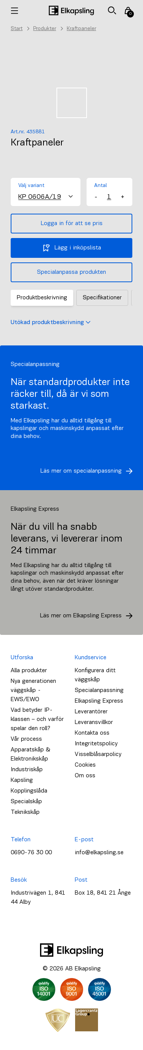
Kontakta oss (92, 733)
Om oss (85, 776)
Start (16, 29)
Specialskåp (26, 802)
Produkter (44, 29)
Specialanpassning (99, 690)
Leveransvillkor (94, 722)
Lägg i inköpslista (71, 248)
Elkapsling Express (99, 701)
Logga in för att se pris (72, 224)
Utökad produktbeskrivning (50, 323)
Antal (100, 186)
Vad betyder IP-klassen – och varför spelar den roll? (37, 719)
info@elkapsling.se (99, 853)
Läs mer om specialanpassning (88, 471)
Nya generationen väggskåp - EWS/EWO (33, 690)
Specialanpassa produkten (71, 272)
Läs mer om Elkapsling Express (88, 615)
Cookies (85, 765)
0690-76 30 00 (31, 853)
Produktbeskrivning (42, 298)
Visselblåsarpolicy (98, 754)
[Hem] (71, 10)
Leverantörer (91, 712)
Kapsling (22, 780)
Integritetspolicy (96, 744)
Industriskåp (27, 770)
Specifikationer (102, 298)
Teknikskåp (25, 812)
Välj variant (31, 186)
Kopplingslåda (29, 791)
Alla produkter (29, 671)
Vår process (26, 739)
